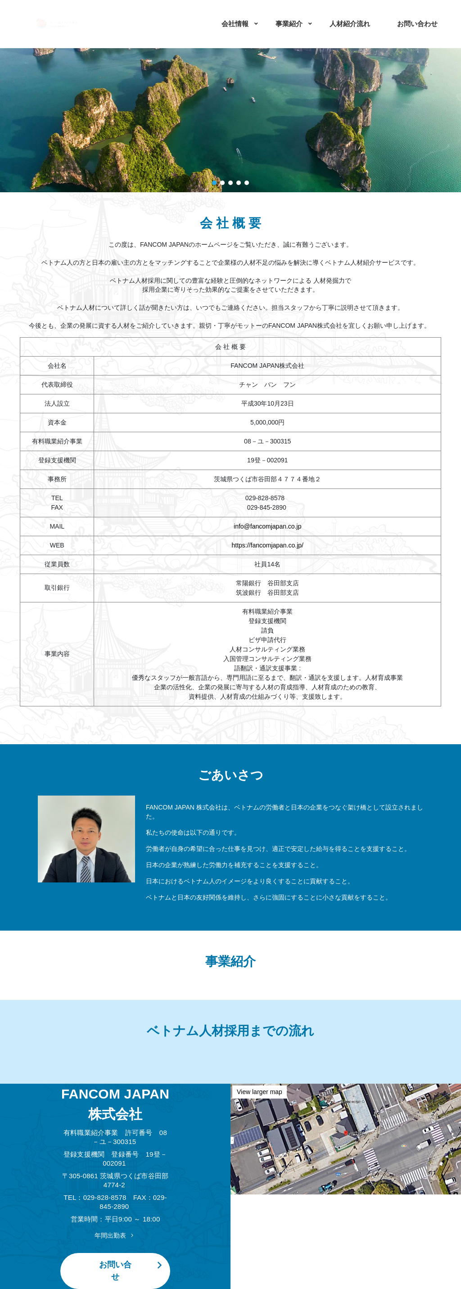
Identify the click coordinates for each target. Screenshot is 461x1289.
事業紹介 (289, 23)
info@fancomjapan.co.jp (267, 526)
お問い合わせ (417, 23)
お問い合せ (132, 1270)
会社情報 (235, 23)
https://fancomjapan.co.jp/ (267, 545)
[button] (214, 183)
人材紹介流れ (350, 23)
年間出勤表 (115, 1235)
